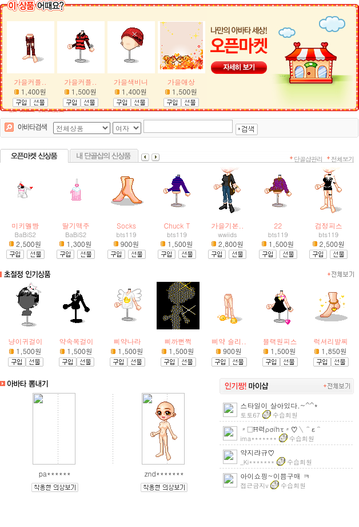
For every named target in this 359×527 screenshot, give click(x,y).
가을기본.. (227, 225)
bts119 (127, 234)
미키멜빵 (25, 225)
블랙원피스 (280, 341)
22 (278, 225)
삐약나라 (127, 341)
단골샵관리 (308, 159)
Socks (126, 225)
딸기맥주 (76, 225)
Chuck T (177, 225)
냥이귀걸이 (26, 341)
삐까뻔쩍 (178, 341)
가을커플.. (30, 81)
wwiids (227, 234)
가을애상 (181, 81)
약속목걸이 (76, 341)
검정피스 (328, 225)
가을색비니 (131, 81)
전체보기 (342, 159)
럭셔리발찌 (331, 341)
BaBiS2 (25, 234)
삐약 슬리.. (229, 341)
